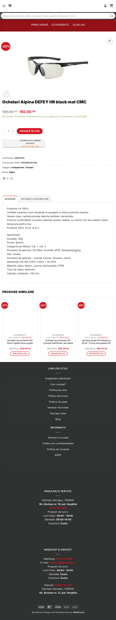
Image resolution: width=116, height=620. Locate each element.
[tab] (10, 199)
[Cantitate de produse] (8, 131)
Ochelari (79, 24)
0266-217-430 (63, 585)
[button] (4, 6)
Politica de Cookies (58, 449)
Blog (58, 419)
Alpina (12, 172)
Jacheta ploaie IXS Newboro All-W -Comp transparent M (96, 341)
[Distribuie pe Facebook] (8, 178)
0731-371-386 (58, 507)
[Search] (111, 16)
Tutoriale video (58, 413)
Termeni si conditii (58, 437)
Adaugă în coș (30, 131)
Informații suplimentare (35, 199)
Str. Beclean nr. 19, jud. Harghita (58, 504)
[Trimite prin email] (11, 178)
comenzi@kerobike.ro (62, 562)
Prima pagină (39, 24)
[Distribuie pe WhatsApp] (4, 178)
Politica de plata (58, 401)
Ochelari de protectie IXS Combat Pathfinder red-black (58, 341)
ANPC (58, 454)
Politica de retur (58, 390)
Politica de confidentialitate (58, 443)
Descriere (10, 199)
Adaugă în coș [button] (20, 353)
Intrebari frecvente (58, 407)
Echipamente (60, 24)
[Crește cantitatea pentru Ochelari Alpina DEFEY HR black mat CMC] (12, 131)
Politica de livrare (58, 395)
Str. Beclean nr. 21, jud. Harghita (58, 592)
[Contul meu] (105, 6)
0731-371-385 (64, 558)
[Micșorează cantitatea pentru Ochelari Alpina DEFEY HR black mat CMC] (4, 131)
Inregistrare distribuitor (58, 378)
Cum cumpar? (58, 384)
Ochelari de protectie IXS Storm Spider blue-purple (20, 341)
